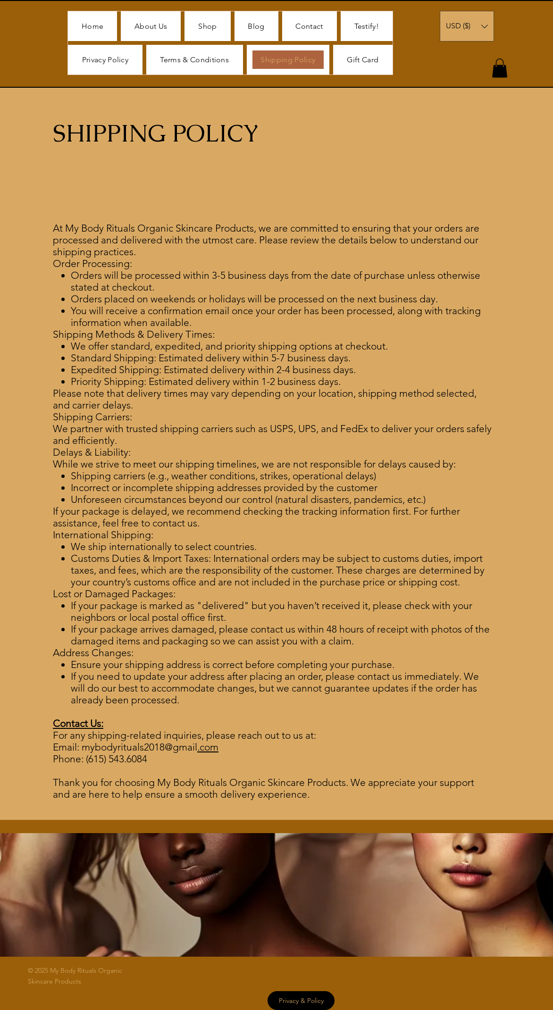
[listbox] (467, 26)
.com (207, 747)
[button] (467, 26)
